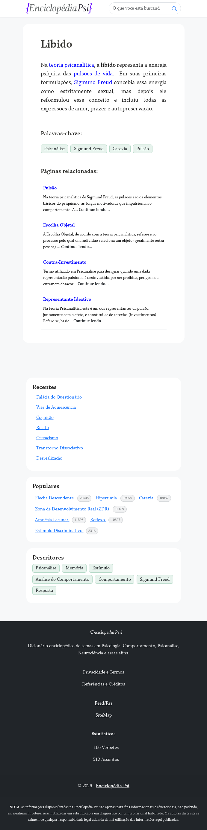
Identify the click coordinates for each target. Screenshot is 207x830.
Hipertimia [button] (115, 498)
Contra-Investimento (64, 262)
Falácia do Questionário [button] (59, 397)
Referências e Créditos (103, 684)
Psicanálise (54, 149)
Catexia (120, 149)
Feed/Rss (103, 703)
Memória (76, 567)
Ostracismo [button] (47, 438)
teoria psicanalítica (71, 65)
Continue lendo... (94, 209)
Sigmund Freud (93, 82)
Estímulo (102, 567)
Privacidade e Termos (103, 672)
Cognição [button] (45, 417)
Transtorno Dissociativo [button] (59, 448)
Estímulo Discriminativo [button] (67, 531)
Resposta (46, 589)
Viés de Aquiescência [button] (56, 407)
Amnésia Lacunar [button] (61, 520)
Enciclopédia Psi (112, 786)
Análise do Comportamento (64, 578)
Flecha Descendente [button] (63, 498)
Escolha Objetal (59, 225)
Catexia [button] (155, 498)
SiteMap (104, 715)
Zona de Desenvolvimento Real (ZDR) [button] (81, 509)
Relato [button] (42, 428)
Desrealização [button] (49, 458)
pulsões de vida (93, 73)
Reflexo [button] (106, 520)
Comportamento (116, 578)
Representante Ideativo (67, 299)
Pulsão (142, 149)
